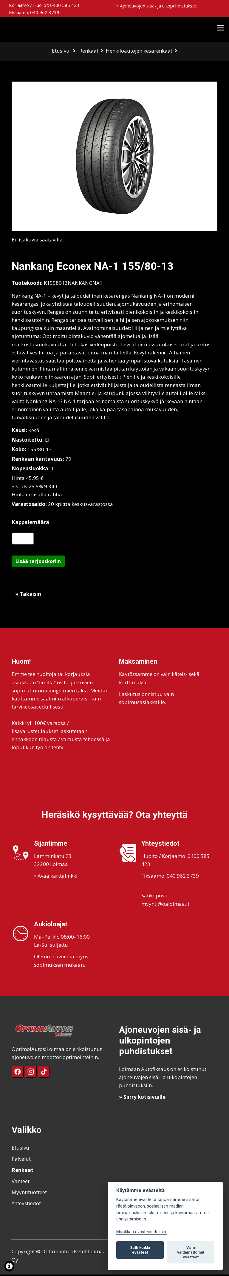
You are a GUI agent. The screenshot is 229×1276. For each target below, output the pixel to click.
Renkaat (88, 50)
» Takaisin (28, 595)
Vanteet (21, 1182)
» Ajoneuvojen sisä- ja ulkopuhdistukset (156, 6)
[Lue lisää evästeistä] (9, 1266)
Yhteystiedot (26, 1204)
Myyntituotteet (29, 1193)
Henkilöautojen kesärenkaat (139, 50)
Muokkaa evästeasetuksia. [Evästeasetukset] (141, 1231)
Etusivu (60, 50)
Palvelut (21, 1160)
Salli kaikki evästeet (140, 1249)
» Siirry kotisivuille (142, 1098)
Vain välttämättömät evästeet (190, 1252)
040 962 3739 (44, 12)
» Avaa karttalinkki (56, 877)
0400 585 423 (64, 5)
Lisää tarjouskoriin (38, 562)
